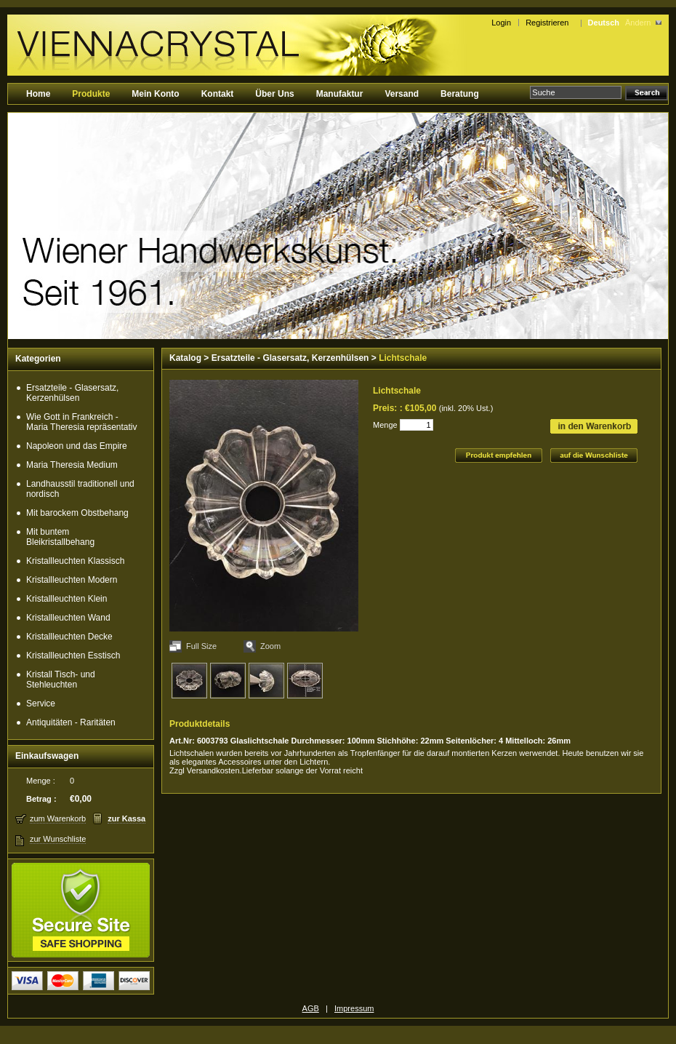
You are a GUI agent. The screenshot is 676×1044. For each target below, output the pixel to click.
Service (40, 703)
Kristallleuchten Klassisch (75, 561)
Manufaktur (339, 94)
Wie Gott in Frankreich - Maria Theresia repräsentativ (81, 422)
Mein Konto (155, 94)
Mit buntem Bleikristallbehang (60, 537)
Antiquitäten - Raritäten (71, 722)
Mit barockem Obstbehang (77, 513)
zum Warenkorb (58, 818)
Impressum (354, 1008)
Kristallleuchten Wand (68, 618)
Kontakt (217, 94)
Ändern (638, 22)
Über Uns (274, 94)
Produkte (91, 94)
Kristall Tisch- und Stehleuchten (60, 679)
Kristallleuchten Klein (66, 599)
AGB (310, 1008)
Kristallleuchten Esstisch (73, 655)
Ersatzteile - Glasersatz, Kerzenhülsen (72, 393)
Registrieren (549, 22)
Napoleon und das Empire (76, 446)
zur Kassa (126, 818)
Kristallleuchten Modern (71, 580)
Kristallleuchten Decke (69, 636)
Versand (402, 94)
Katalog (185, 358)
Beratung (459, 94)
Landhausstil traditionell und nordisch (80, 489)
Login (501, 22)
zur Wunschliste (58, 838)
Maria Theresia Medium (72, 465)
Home (38, 94)
